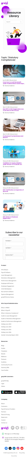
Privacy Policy (22, 452)
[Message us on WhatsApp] (14, 434)
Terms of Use (14, 456)
